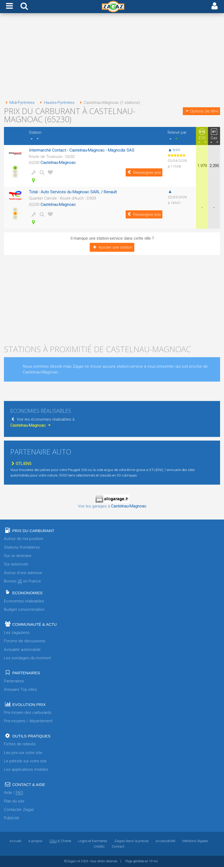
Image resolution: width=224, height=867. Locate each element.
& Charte (60, 841)
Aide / (13, 792)
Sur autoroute (16, 564)
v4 (78, 861)
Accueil (15, 841)
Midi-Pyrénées (19, 102)
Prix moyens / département (28, 721)
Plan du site (14, 801)
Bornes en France (22, 581)
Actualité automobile (22, 649)
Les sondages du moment (27, 658)
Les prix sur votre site (23, 752)
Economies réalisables (24, 601)
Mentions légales (195, 841)
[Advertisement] (112, 57)
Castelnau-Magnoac (58, 162)
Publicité (11, 818)
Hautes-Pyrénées (56, 102)
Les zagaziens (17, 632)
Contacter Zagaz (19, 809)
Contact (118, 846)
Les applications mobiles (26, 769)
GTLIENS (20, 463)
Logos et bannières (92, 841)
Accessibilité (165, 841)
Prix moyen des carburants (27, 712)
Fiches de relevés (20, 744)
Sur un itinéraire (17, 555)
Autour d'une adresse (23, 572)
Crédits (99, 846)
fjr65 (174, 150)
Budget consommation (24, 609)
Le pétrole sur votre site (25, 761)
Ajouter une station (112, 247)
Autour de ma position (23, 538)
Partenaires (14, 681)
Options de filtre (201, 111)
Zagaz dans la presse (131, 841)
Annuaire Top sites (20, 689)
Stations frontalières (22, 547)
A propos (35, 841)
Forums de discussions (24, 641)
